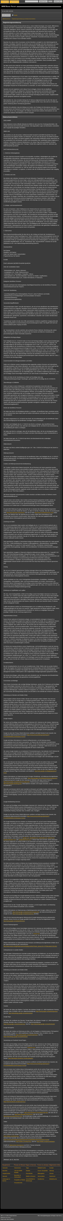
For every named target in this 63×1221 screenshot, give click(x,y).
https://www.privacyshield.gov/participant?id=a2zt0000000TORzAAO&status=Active (26, 1139)
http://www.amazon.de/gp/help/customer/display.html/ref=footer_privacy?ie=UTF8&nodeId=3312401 (30, 946)
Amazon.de (36, 933)
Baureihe (4, 1170)
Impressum (52, 1176)
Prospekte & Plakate (19, 1179)
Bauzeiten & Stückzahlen (17, 1176)
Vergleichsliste (6, 1173)
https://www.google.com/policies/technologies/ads (25, 912)
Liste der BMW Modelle (18, 1171)
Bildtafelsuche (53, 1179)
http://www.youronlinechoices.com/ (44, 512)
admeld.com (51, 838)
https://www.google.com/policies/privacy (23, 913)
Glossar (51, 1173)
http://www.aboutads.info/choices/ (16, 512)
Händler (28, 1170)
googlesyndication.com (10, 839)
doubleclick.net (34, 838)
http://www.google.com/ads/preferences (14, 921)
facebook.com (31, 1047)
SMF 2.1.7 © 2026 (5, 1215)
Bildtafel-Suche (42, 1168)
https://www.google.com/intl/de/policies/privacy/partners (42, 778)
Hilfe (39, 1215)
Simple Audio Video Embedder (7, 1219)
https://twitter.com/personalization (46, 1141)
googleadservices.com (25, 839)
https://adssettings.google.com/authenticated (20, 1013)
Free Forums (8, 1217)
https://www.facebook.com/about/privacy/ (15, 1101)
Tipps (27, 1168)
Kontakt (51, 1168)
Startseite (5, 1168)
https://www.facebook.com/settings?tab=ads (36, 1112)
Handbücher (41, 1179)
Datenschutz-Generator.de (17, 1145)
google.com (26, 838)
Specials (4, 1176)
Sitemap (51, 1170)
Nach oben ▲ (59, 1215)
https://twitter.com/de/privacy (11, 1136)
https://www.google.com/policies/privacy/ (47, 1011)
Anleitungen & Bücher (6, 1179)
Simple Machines (13, 1215)
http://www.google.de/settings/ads (13, 783)
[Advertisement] (31, 1196)
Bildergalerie (41, 1173)
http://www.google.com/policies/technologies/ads (17, 782)
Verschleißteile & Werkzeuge (30, 1179)
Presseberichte (18, 1182)
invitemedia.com (42, 838)
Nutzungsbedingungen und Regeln (47, 1215)
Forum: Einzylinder (43, 1170)
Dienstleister (29, 1173)
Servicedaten (41, 1176)
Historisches (17, 1168)
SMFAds (2, 1217)
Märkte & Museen (30, 1176)
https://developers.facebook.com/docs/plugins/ (20, 1058)
